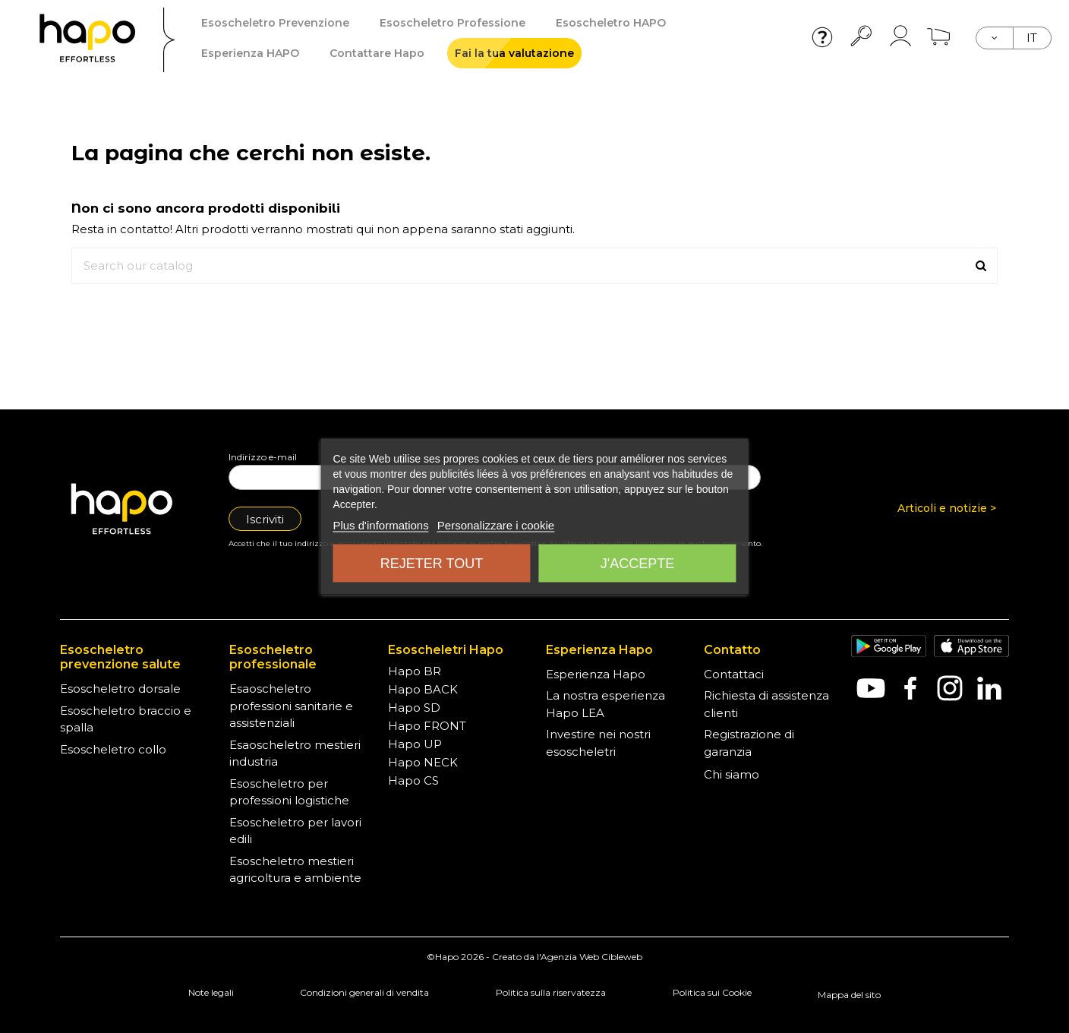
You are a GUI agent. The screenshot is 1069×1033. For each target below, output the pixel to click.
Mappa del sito (849, 994)
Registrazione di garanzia (749, 743)
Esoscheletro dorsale (120, 688)
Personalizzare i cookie (495, 525)
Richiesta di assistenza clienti (766, 704)
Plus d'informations (380, 525)
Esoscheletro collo (113, 749)
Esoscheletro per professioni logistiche (289, 792)
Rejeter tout (431, 563)
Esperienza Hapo (595, 674)
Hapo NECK (423, 762)
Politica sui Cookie (712, 992)
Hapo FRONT (427, 726)
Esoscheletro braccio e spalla (125, 719)
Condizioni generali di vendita (364, 992)
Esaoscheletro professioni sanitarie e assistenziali (291, 705)
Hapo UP (415, 744)
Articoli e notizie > (946, 508)
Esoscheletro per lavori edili (295, 831)
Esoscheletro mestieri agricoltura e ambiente (295, 870)
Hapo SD (414, 707)
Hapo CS (413, 780)
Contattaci (734, 674)
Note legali (211, 992)
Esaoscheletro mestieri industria (295, 753)
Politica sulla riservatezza (551, 992)
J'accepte (637, 563)
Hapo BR (414, 671)
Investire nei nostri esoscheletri (598, 743)
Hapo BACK (423, 689)
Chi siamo (731, 774)
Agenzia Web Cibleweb (591, 956)
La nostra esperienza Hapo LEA (605, 704)
